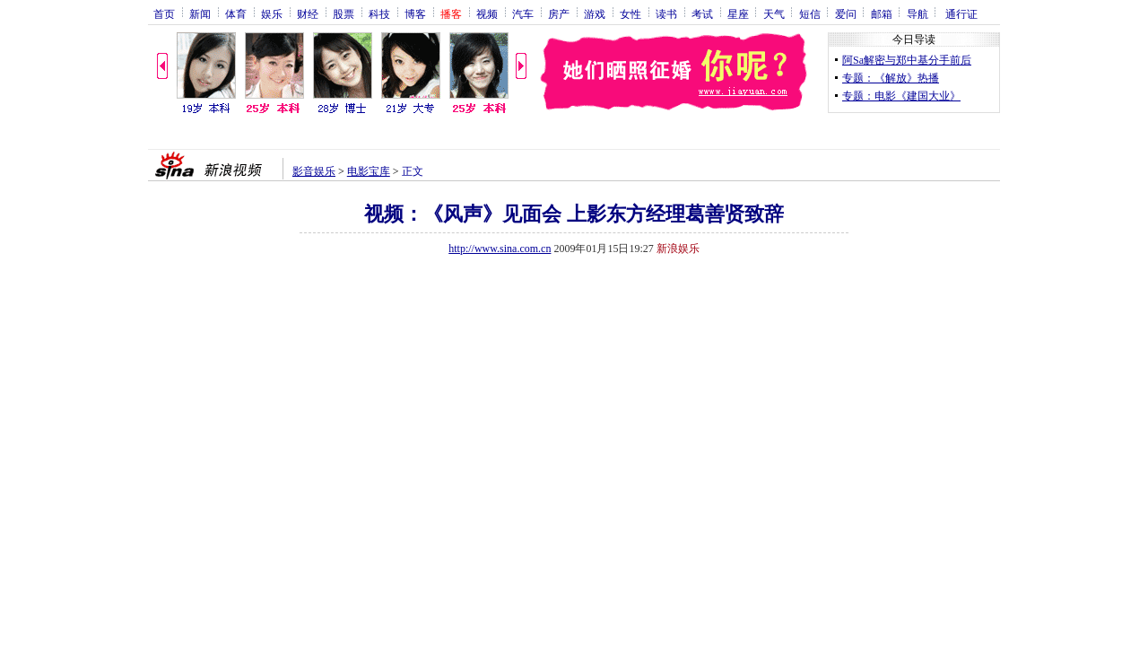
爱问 (846, 13)
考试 (702, 13)
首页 (164, 13)
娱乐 (272, 13)
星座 (738, 13)
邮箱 (881, 13)
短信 (810, 13)
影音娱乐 (313, 171)
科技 (379, 13)
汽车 (523, 13)
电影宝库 (368, 171)
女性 (630, 13)
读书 (666, 13)
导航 (917, 13)
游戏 (594, 13)
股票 (343, 13)
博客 (415, 13)
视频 (487, 13)
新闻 (200, 13)
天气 (774, 13)
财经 (307, 13)
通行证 (961, 13)
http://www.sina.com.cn (499, 248)
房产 (559, 13)
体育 (236, 13)
